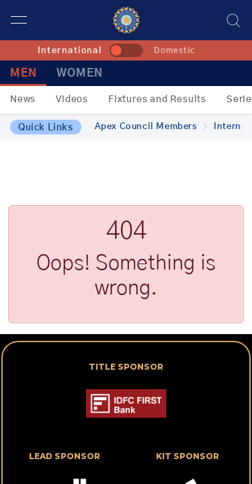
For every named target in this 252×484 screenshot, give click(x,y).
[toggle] (126, 50)
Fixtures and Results (157, 99)
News (23, 99)
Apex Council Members (151, 126)
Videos (72, 99)
